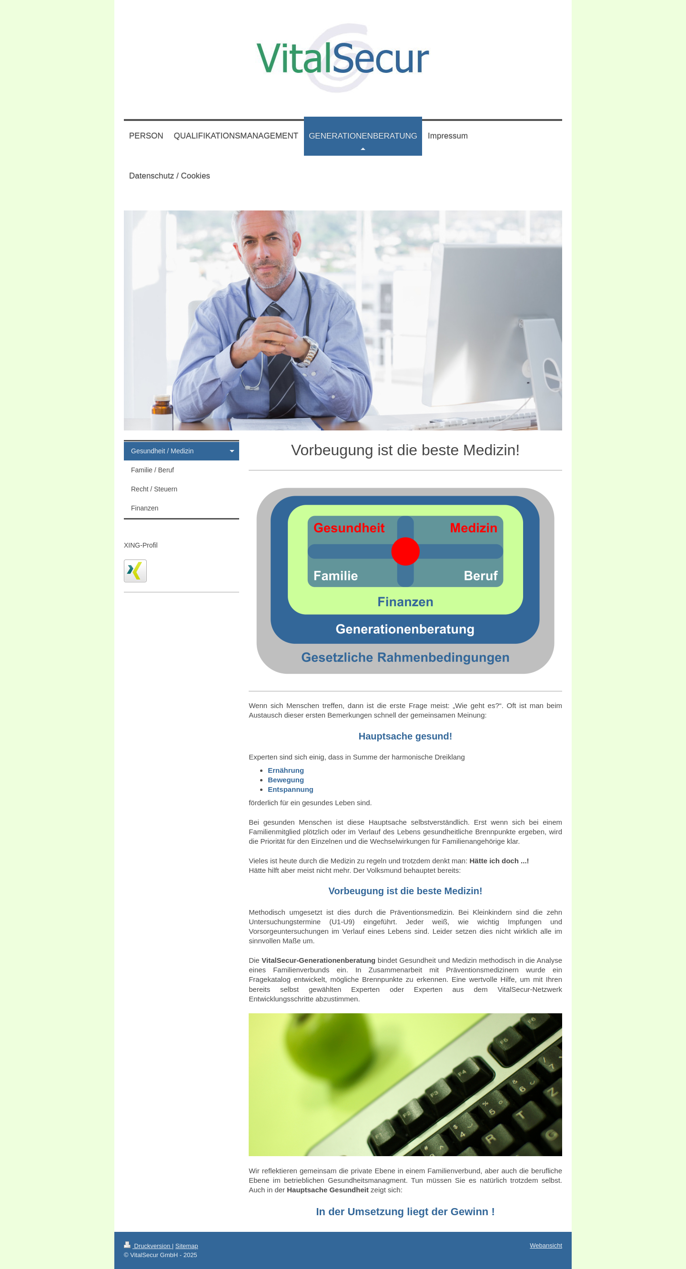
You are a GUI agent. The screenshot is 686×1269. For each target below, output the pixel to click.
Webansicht (546, 1245)
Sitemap (186, 1245)
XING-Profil (141, 545)
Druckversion (148, 1245)
